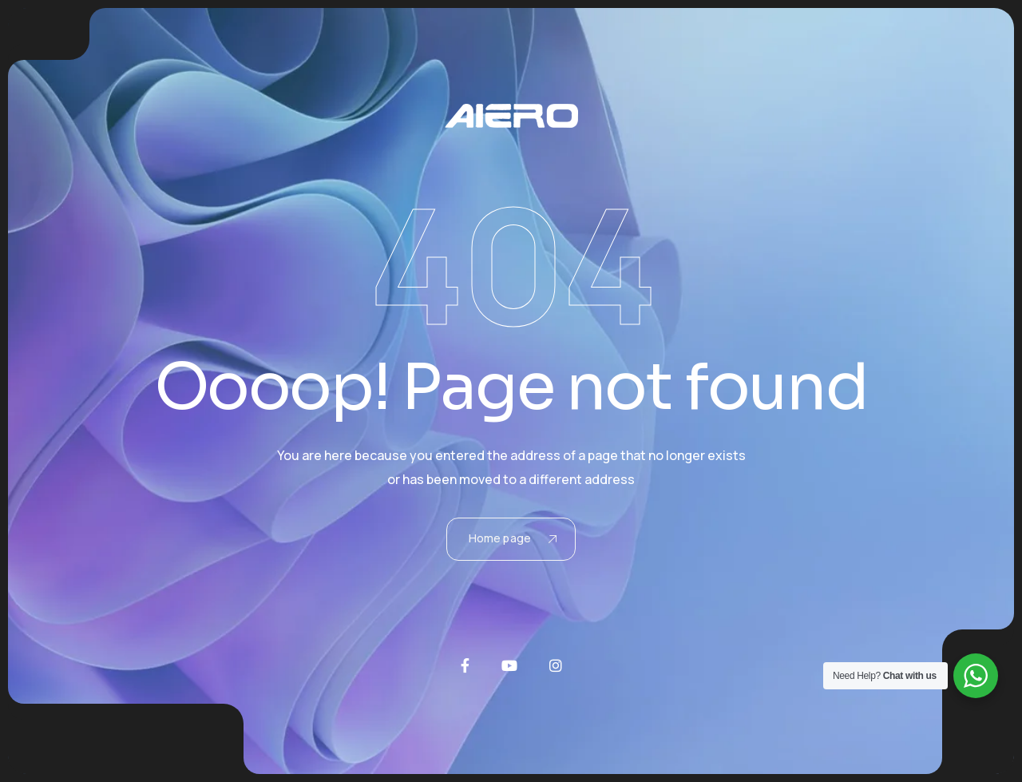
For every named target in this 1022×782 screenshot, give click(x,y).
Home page (513, 538)
